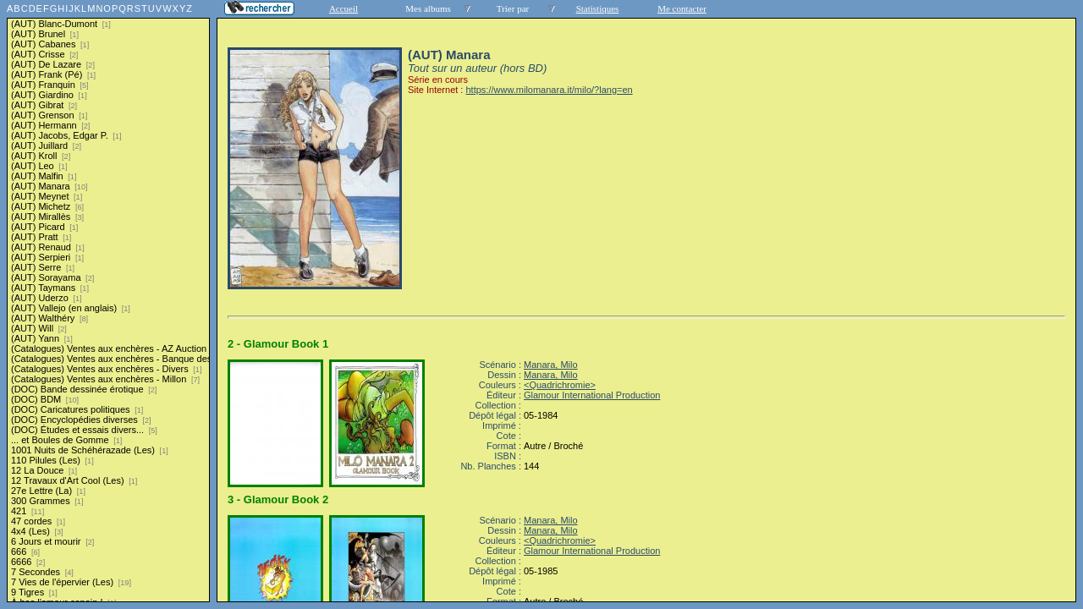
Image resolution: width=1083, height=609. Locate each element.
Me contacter (681, 8)
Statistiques (597, 8)
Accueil (343, 8)
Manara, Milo (551, 364)
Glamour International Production (592, 395)
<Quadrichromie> (560, 385)
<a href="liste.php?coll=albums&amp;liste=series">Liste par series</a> (108, 301)
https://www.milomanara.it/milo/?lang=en (548, 90)
